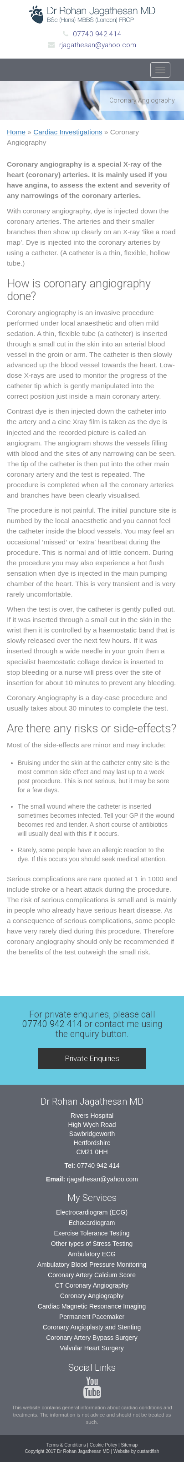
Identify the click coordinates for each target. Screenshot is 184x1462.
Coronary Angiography (91, 1295)
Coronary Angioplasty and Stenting (92, 1327)
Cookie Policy (104, 1444)
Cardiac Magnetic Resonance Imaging (92, 1306)
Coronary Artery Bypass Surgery (92, 1337)
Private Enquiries (92, 1058)
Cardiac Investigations (67, 132)
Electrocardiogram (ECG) (92, 1212)
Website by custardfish (136, 1451)
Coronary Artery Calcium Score (92, 1275)
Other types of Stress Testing (92, 1243)
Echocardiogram (92, 1222)
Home (16, 132)
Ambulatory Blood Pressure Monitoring (92, 1264)
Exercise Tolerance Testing (91, 1233)
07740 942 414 (97, 34)
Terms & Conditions (66, 1444)
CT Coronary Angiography (92, 1285)
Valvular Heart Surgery (92, 1348)
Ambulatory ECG (92, 1254)
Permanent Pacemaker (91, 1316)
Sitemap (129, 1444)
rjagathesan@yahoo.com (97, 45)
